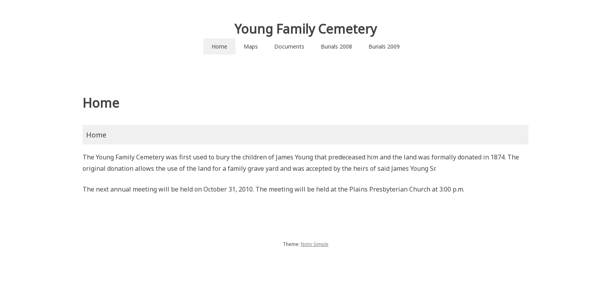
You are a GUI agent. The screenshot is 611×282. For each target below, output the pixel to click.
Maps (251, 46)
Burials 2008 (336, 46)
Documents (289, 46)
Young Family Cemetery (305, 28)
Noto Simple (315, 244)
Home (219, 46)
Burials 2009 (384, 46)
